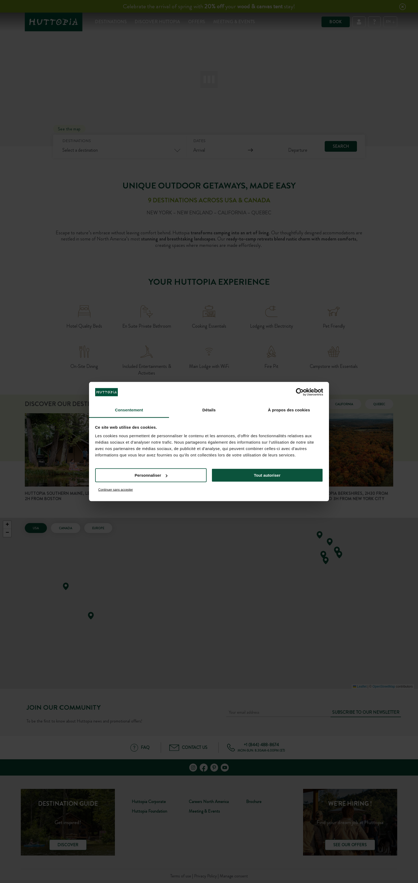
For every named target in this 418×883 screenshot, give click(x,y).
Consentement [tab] (129, 409)
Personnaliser (151, 475)
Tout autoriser (267, 475)
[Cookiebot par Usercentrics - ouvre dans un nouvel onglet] (299, 392)
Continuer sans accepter (115, 489)
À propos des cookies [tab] (289, 409)
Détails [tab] (209, 409)
